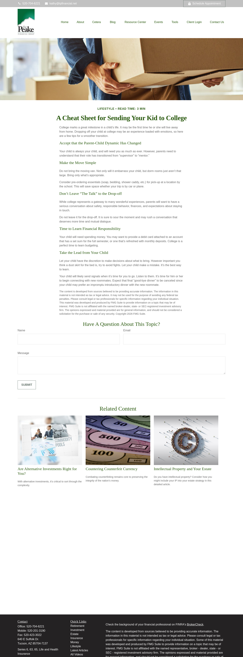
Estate (75, 634)
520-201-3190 (36, 630)
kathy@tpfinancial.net (61, 3)
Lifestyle (76, 646)
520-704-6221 (29, 3)
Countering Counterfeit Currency (111, 469)
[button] (65, 22)
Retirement (77, 625)
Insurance (77, 638)
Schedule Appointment (204, 3)
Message (23, 353)
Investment (77, 629)
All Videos (77, 654)
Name (21, 330)
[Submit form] (27, 384)
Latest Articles (79, 650)
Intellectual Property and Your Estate (182, 469)
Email (126, 330)
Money (75, 642)
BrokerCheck (195, 624)
